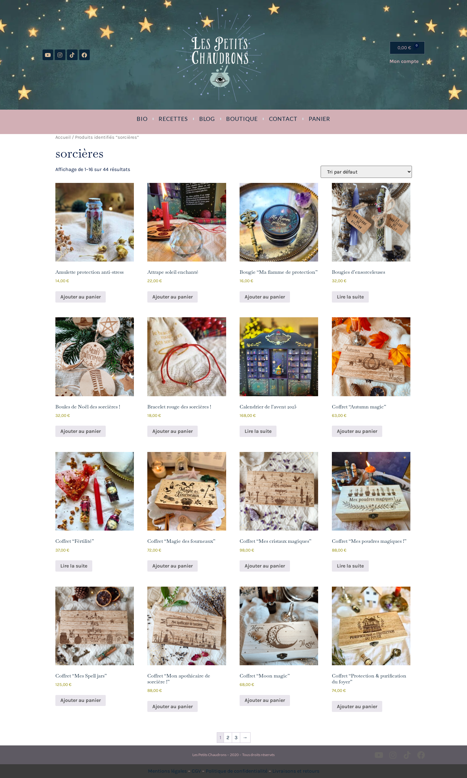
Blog (207, 119)
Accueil (63, 137)
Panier (319, 119)
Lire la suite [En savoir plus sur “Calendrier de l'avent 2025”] (258, 431)
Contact (283, 119)
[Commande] (366, 172)
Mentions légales (167, 771)
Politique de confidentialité (236, 771)
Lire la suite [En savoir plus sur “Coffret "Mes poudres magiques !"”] (350, 566)
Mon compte (404, 61)
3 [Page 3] (236, 737)
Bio (142, 119)
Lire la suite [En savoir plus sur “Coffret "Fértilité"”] (73, 566)
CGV (196, 771)
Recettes (173, 119)
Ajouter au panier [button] (80, 297)
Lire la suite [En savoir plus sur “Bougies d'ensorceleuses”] (350, 297)
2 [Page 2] (227, 737)
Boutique (241, 119)
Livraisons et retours (295, 771)
